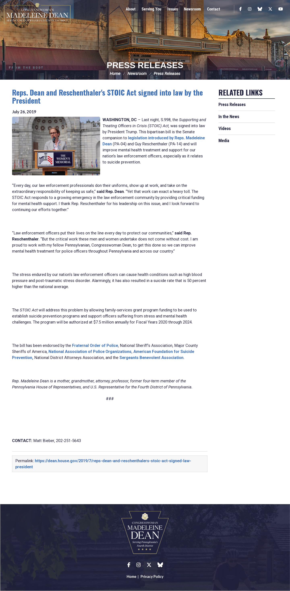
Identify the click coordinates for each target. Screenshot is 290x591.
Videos (225, 128)
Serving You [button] (151, 9)
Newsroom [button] (192, 9)
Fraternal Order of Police (95, 345)
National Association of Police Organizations (90, 351)
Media (224, 140)
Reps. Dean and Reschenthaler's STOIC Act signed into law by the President (107, 96)
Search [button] (228, 9)
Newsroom (137, 73)
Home (115, 73)
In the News (229, 116)
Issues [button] (172, 9)
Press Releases (145, 65)
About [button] (131, 9)
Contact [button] (213, 9)
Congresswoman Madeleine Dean (37, 13)
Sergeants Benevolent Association (151, 357)
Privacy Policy (152, 576)
